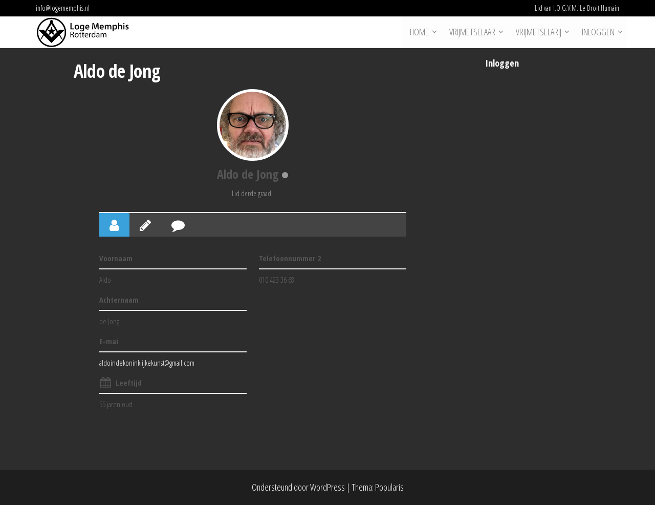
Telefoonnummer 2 (290, 258)
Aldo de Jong (248, 173)
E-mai (108, 341)
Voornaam (116, 258)
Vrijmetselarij (538, 32)
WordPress (327, 487)
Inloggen (597, 32)
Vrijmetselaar (472, 32)
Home (418, 32)
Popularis (389, 487)
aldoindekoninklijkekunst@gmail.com (146, 362)
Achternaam (119, 299)
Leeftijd (129, 382)
